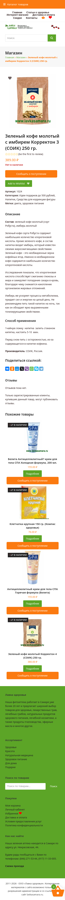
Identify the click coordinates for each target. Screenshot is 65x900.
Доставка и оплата (16, 817)
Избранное (13, 813)
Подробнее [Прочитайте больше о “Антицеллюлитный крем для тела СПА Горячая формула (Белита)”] (32, 603)
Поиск (53, 786)
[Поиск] (52, 38)
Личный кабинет (15, 809)
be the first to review (30, 154)
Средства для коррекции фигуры (36, 199)
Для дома (11, 763)
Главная (9, 57)
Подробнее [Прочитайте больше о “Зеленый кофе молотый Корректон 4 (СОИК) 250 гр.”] (32, 668)
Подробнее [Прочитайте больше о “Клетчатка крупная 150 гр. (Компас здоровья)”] (32, 538)
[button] (15, 4)
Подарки (10, 767)
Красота (10, 751)
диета (17, 203)
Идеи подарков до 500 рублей (37, 195)
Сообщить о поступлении (31, 173)
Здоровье (10, 747)
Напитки (10, 199)
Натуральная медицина (19, 755)
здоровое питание (33, 203)
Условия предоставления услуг (23, 821)
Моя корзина (12, 805)
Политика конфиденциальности (24, 825)
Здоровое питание (16, 759)
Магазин (21, 57)
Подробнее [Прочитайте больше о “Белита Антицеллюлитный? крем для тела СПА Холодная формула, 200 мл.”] (32, 473)
